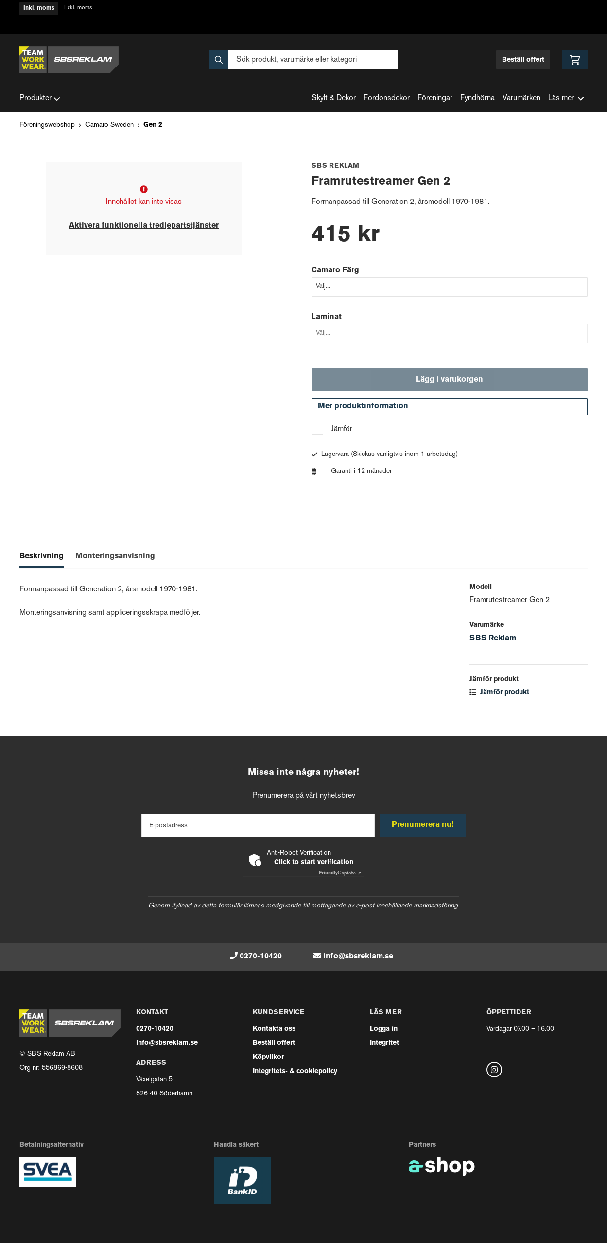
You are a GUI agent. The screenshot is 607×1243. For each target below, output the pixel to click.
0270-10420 (261, 956)
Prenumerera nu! (424, 825)
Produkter (39, 98)
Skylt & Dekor (334, 98)
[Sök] (304, 59)
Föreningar (434, 98)
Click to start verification (313, 862)
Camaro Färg (335, 270)
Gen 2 (152, 125)
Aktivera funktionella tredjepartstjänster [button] (144, 225)
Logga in (384, 1029)
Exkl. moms (78, 8)
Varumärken (521, 98)
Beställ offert (523, 60)
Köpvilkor (268, 1057)
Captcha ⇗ (340, 873)
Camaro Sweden (109, 125)
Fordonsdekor (387, 98)
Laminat (327, 317)
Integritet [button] (384, 1043)
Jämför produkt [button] (499, 695)
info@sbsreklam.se (358, 956)
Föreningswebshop (47, 125)
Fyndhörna (477, 98)
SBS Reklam (492, 641)
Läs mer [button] (566, 98)
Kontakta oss (274, 1029)
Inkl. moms (38, 8)
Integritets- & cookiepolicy (295, 1071)
